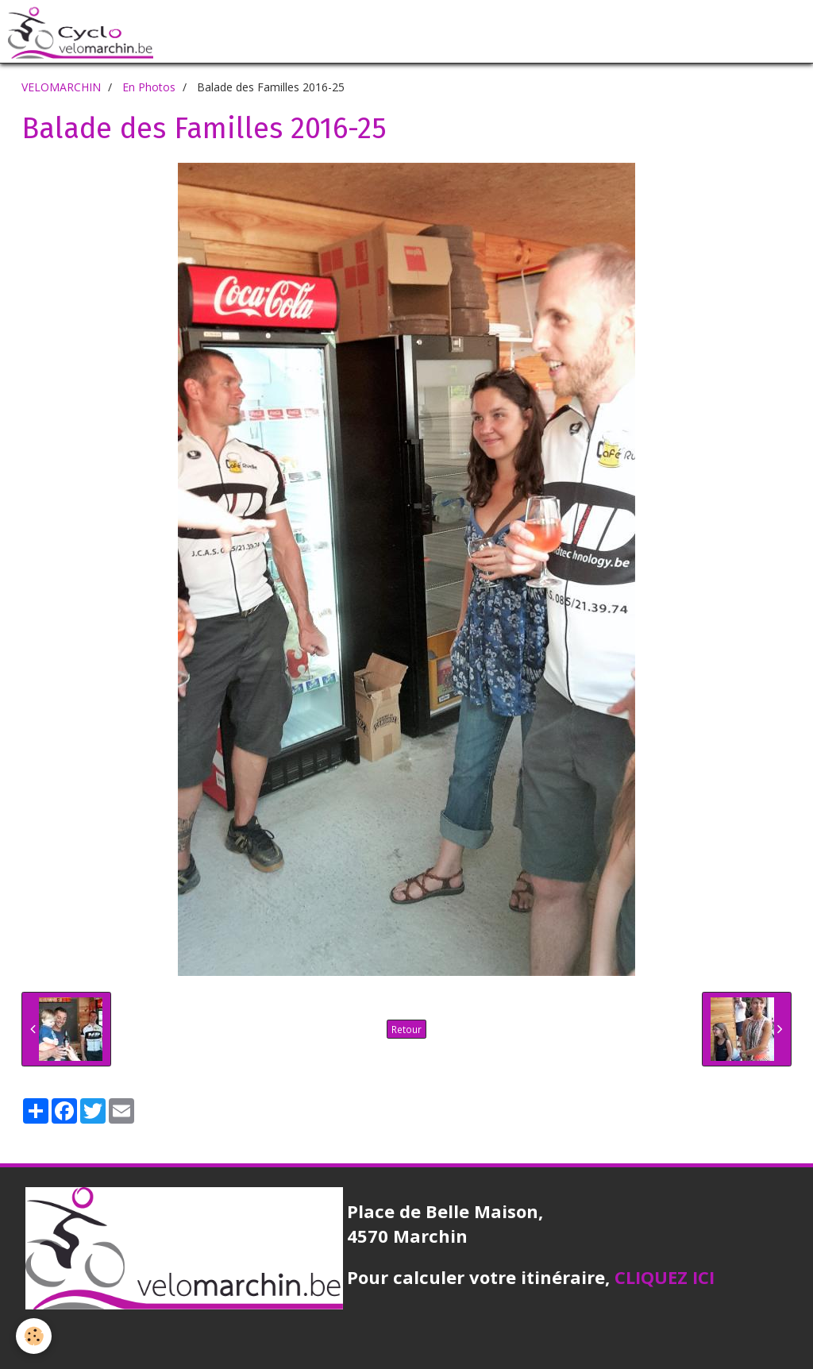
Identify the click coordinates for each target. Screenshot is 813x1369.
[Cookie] (34, 1336)
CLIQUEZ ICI (665, 1277)
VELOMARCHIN (61, 86)
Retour (406, 1029)
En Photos (148, 86)
